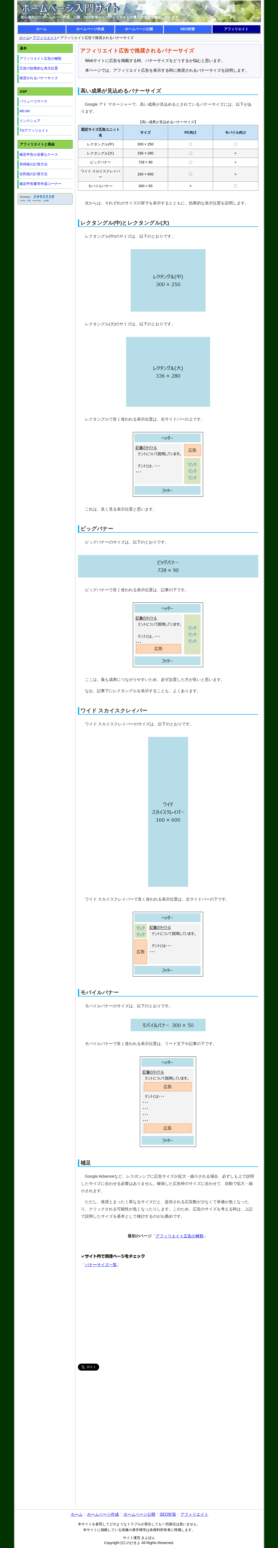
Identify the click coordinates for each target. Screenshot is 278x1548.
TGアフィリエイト (34, 130)
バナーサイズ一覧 (101, 1265)
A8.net (24, 111)
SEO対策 (187, 29)
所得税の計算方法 (33, 164)
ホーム (41, 29)
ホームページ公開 (139, 29)
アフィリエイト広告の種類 (180, 1236)
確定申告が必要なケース (38, 154)
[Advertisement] (169, 1316)
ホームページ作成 (90, 29)
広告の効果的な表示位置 (38, 68)
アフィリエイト (236, 29)
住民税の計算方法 (33, 174)
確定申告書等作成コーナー (40, 184)
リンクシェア (29, 121)
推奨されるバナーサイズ (38, 78)
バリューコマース (33, 101)
